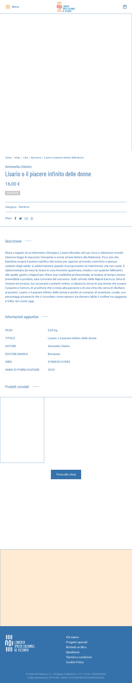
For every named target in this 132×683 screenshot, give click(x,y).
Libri (25, 157)
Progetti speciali (76, 642)
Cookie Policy (75, 662)
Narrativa (36, 157)
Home (8, 157)
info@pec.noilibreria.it (65, 674)
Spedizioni (72, 652)
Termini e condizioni (79, 657)
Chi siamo (72, 637)
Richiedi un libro (76, 647)
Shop (17, 157)
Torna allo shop (66, 474)
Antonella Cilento (18, 167)
